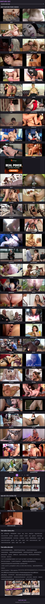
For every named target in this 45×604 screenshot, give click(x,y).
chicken (26, 538)
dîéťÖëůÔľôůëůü (33, 538)
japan (20, 540)
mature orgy (39, 535)
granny (13, 542)
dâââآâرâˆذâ (15, 554)
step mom (35, 577)
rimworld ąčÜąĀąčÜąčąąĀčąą (6, 550)
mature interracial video (5, 542)
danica (26, 533)
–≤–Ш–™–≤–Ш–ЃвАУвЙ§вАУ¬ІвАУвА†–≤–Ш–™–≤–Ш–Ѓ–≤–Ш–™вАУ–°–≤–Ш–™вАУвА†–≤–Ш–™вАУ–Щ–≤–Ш (20, 559)
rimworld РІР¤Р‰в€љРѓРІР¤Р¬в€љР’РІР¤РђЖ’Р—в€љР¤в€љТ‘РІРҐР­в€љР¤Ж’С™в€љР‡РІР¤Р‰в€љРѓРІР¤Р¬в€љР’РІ (14, 564)
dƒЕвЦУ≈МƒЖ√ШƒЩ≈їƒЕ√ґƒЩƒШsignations (24, 574)
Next (28, 475)
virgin (17, 542)
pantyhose (16, 535)
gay (42, 538)
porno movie (29, 577)
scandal (39, 538)
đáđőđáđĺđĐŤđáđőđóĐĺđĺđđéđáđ (15, 552)
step (2, 533)
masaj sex (40, 577)
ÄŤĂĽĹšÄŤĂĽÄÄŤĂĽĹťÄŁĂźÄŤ (31, 579)
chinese (19, 533)
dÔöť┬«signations (14, 570)
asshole (26, 535)
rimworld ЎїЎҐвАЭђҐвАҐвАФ (6, 538)
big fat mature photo (23, 554)
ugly (23, 533)
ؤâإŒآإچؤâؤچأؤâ (4, 574)
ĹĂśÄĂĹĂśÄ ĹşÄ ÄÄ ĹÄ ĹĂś (28, 552)
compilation (22, 538)
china (27, 540)
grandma (11, 535)
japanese (34, 535)
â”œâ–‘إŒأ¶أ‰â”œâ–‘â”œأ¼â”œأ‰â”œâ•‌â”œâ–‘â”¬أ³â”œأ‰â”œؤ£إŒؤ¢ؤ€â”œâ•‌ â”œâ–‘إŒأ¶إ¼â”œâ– (19, 572)
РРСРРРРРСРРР (11, 574)
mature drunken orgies (19, 579)
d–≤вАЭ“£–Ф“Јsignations (16, 561)
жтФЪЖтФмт (6, 533)
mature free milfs (4, 535)
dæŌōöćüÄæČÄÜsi (37, 552)
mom (21, 542)
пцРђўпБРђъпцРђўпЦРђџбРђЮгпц (29, 561)
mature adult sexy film (5, 540)
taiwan (23, 540)
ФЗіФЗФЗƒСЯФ (13, 533)
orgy (30, 535)
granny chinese (4, 554)
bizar (40, 540)
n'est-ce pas (3, 556)
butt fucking (15, 538)
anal (16, 540)
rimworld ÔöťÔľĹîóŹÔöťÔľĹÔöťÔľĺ (7, 579)
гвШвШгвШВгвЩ (4, 552)
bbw (24, 542)
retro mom (9, 556)
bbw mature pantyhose (5, 561)
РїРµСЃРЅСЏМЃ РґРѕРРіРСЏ (34, 554)
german (12, 540)
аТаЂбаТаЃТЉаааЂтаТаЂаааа (19, 550)
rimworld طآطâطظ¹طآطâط (32, 550)
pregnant (21, 535)
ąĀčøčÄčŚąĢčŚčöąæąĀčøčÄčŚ (6, 577)
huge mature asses (38, 533)
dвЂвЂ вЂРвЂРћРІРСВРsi (38, 565)
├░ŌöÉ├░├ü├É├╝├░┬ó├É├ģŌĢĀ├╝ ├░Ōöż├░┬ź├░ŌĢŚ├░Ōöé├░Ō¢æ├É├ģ (16, 565)
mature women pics (33, 540)
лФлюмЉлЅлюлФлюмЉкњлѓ (19, 577)
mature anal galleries (5, 570)
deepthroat (31, 533)
